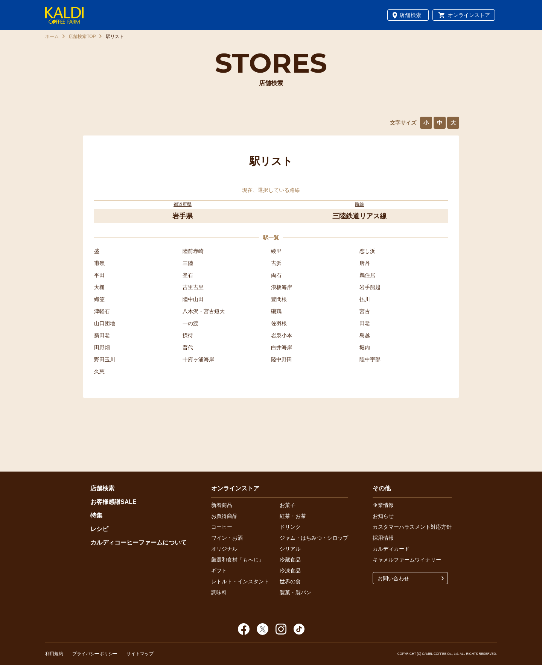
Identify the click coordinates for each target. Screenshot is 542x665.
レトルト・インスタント (240, 581)
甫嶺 (99, 263)
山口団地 (104, 323)
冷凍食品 (290, 571)
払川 (364, 299)
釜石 (188, 275)
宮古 (364, 311)
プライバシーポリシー (94, 653)
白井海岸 (281, 347)
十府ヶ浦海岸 (198, 359)
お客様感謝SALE (113, 502)
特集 (96, 515)
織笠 (99, 299)
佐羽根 (279, 323)
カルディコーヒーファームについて (138, 542)
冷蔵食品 (290, 560)
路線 (359, 204)
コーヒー (221, 527)
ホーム (52, 36)
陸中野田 (281, 359)
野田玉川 (104, 359)
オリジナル (224, 549)
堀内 (364, 347)
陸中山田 (193, 299)
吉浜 (276, 263)
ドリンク (290, 527)
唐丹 (364, 263)
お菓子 (287, 505)
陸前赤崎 (193, 251)
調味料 (219, 592)
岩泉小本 (281, 335)
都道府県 (183, 204)
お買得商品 (224, 516)
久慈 (99, 371)
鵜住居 (367, 275)
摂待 (188, 335)
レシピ (99, 529)
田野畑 (102, 347)
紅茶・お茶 (293, 516)
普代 (188, 347)
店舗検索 (410, 15)
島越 (364, 335)
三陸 (188, 263)
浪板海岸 (281, 287)
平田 (99, 275)
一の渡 (190, 323)
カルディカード (391, 548)
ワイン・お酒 (227, 538)
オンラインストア (469, 15)
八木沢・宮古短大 (204, 311)
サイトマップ (140, 653)
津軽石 (102, 311)
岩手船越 (370, 287)
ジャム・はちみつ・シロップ (314, 538)
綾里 (276, 251)
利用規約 (54, 653)
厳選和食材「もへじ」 (237, 560)
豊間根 (279, 299)
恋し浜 (367, 251)
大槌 (99, 287)
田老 (364, 323)
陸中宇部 (370, 359)
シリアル (290, 549)
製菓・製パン (295, 592)
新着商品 (221, 505)
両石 (276, 275)
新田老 (102, 335)
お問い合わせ (393, 578)
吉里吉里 (193, 287)
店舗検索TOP (82, 36)
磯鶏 (276, 311)
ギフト (219, 571)
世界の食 (290, 581)
